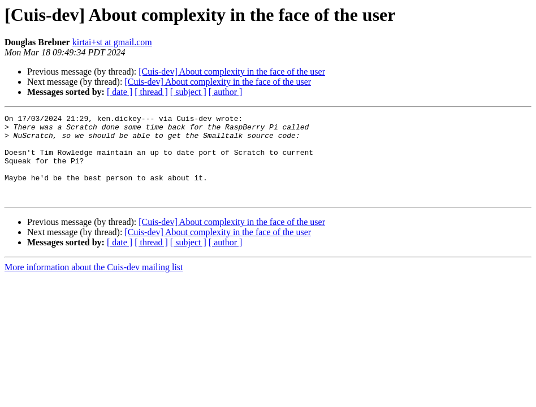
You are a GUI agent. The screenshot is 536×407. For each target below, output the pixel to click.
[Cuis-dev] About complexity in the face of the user (232, 71)
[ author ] (226, 92)
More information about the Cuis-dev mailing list (94, 284)
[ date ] (119, 92)
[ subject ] (188, 92)
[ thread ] (151, 92)
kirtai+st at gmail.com (112, 42)
